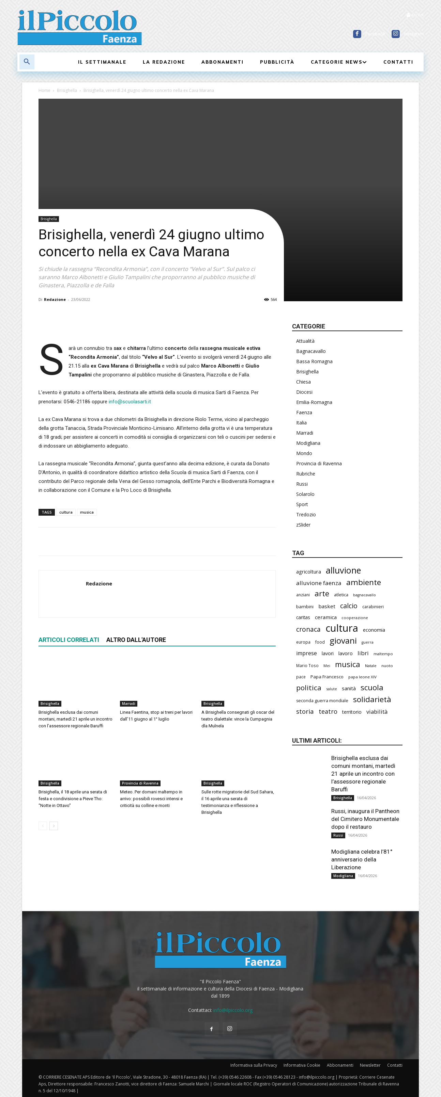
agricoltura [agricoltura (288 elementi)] (308, 571)
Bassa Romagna (314, 361)
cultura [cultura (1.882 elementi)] (341, 628)
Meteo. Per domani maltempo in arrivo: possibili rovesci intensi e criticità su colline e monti (151, 798)
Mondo (304, 453)
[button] (26, 61)
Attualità (305, 341)
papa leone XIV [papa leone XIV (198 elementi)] (362, 676)
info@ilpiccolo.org (233, 1010)
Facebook (375, 33)
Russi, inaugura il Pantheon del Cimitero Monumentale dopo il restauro (365, 819)
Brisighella (67, 90)
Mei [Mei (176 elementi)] (326, 665)
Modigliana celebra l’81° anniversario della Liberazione (362, 859)
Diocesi (304, 392)
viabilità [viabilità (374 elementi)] (376, 711)
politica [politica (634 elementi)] (308, 687)
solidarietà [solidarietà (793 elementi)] (372, 699)
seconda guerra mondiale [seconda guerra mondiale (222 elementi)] (322, 701)
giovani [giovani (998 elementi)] (343, 640)
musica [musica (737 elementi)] (347, 664)
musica (87, 512)
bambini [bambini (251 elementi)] (305, 606)
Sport (302, 504)
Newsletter (370, 1065)
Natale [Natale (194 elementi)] (371, 665)
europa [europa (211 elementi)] (303, 642)
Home (44, 90)
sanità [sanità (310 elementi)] (349, 688)
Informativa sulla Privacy (253, 1065)
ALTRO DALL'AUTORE (136, 639)
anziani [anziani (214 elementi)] (303, 595)
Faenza (304, 412)
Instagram (414, 33)
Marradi (128, 703)
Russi (302, 484)
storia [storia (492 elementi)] (305, 711)
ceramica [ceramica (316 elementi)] (326, 617)
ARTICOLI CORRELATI (69, 639)
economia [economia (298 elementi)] (374, 629)
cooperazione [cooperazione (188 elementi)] (354, 617)
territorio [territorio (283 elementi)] (352, 712)
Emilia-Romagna (314, 402)
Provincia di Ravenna (140, 783)
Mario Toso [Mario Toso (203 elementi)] (307, 665)
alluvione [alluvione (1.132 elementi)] (343, 570)
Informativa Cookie (302, 1065)
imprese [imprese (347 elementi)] (306, 653)
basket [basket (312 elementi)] (326, 606)
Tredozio (306, 514)
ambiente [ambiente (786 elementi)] (363, 582)
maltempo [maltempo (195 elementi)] (383, 653)
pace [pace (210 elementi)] (301, 676)
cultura (66, 512)
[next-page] (53, 826)
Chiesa (303, 381)
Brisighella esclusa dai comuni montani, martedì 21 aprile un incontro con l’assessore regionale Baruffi (75, 719)
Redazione (55, 299)
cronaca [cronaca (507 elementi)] (308, 629)
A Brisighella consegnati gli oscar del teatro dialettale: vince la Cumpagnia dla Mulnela (237, 719)
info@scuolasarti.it (130, 402)
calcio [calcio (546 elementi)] (349, 605)
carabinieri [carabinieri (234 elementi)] (373, 606)
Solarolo (305, 494)
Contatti (394, 1065)
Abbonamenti (340, 1065)
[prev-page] (43, 826)
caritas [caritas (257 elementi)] (303, 617)
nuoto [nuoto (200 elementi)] (387, 665)
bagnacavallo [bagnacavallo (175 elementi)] (364, 595)
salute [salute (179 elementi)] (331, 688)
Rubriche (305, 473)
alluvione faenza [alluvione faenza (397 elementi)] (318, 582)
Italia (301, 422)
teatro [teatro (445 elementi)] (328, 711)
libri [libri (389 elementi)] (363, 653)
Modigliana (308, 443)
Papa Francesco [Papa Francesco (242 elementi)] (327, 677)
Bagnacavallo (311, 351)
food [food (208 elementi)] (320, 642)
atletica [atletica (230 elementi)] (341, 595)
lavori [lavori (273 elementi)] (328, 653)
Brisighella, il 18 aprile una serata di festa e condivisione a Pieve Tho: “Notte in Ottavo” (73, 798)
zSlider (303, 524)
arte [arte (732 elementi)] (322, 593)
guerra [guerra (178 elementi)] (368, 642)
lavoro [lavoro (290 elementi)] (345, 653)
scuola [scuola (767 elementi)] (372, 687)
